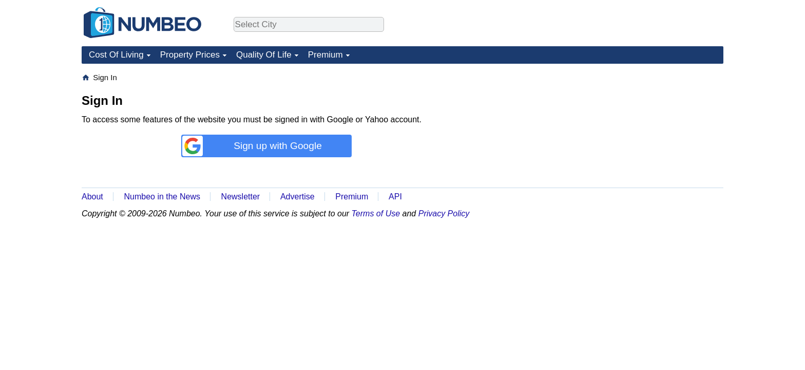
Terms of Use (376, 213)
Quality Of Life (264, 55)
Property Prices (190, 55)
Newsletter (240, 196)
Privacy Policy (444, 213)
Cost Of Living (116, 55)
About (92, 196)
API (395, 196)
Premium (325, 55)
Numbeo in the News (162, 196)
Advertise (297, 196)
